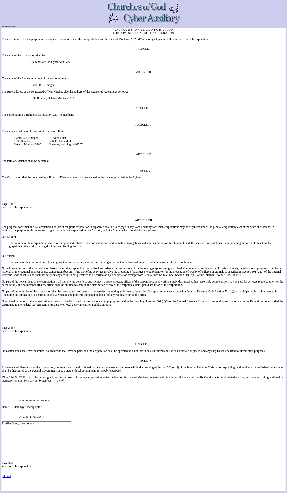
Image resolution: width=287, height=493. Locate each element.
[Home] (6, 476)
